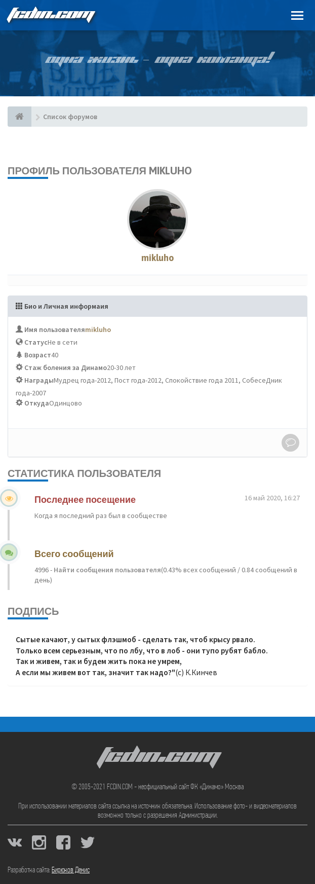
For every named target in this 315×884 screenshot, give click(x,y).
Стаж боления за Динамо (65, 367)
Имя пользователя (54, 329)
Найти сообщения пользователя (106, 569)
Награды (39, 380)
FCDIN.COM (50, 15)
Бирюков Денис (71, 870)
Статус (36, 342)
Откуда (36, 403)
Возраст (37, 354)
